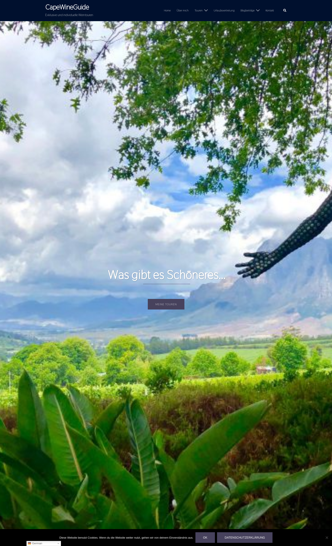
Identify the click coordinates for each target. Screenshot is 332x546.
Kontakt (270, 10)
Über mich (183, 10)
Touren (199, 10)
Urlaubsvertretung (224, 10)
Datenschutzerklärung (245, 537)
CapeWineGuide (67, 7)
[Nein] (327, 537)
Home (167, 10)
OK (205, 537)
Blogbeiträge (248, 10)
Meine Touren (166, 304)
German (35, 543)
